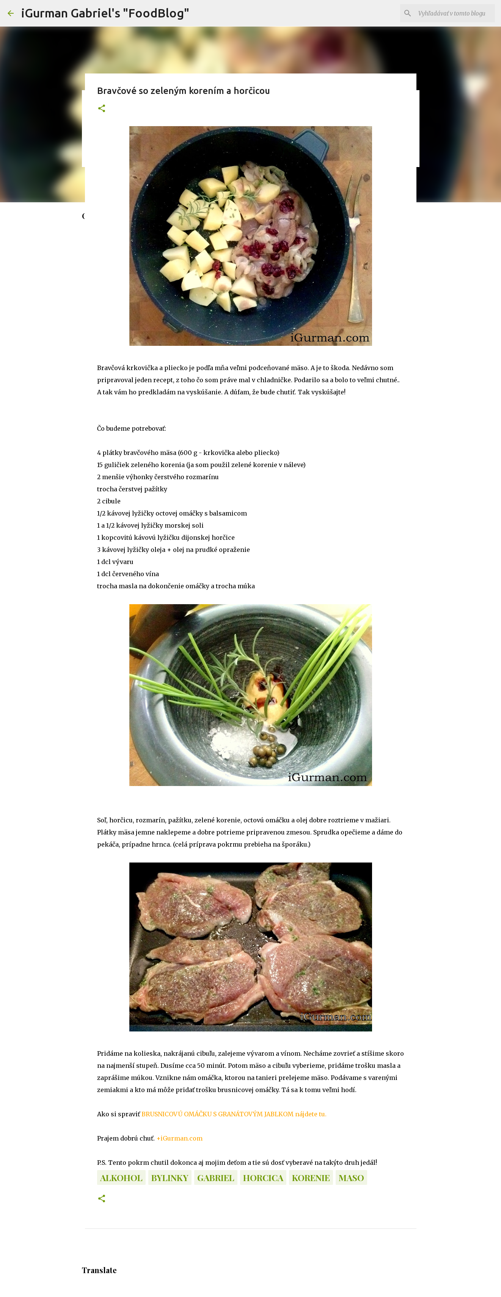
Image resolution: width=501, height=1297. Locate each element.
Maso (351, 1177)
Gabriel (215, 1177)
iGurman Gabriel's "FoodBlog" (105, 13)
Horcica (263, 1177)
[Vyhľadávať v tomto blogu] (455, 13)
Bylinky (169, 1177)
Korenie (311, 1177)
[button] (101, 109)
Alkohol (121, 1177)
